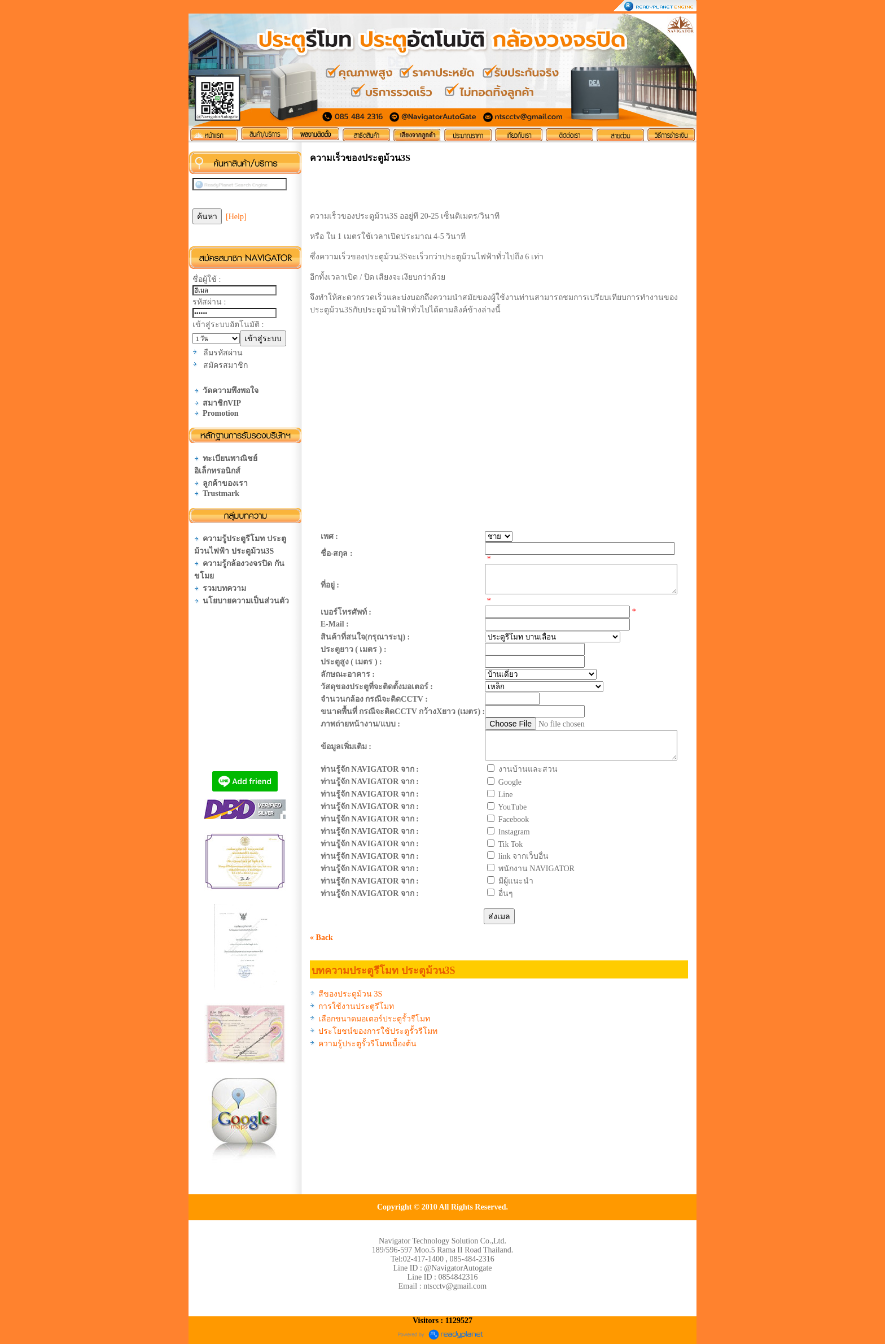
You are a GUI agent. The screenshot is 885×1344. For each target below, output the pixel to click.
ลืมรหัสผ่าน (223, 353)
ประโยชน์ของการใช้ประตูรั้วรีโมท (377, 1031)
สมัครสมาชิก (225, 365)
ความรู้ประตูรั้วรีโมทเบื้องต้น (367, 1043)
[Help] (236, 216)
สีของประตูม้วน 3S (350, 994)
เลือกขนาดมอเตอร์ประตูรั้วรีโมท (374, 1019)
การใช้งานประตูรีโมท (356, 1006)
